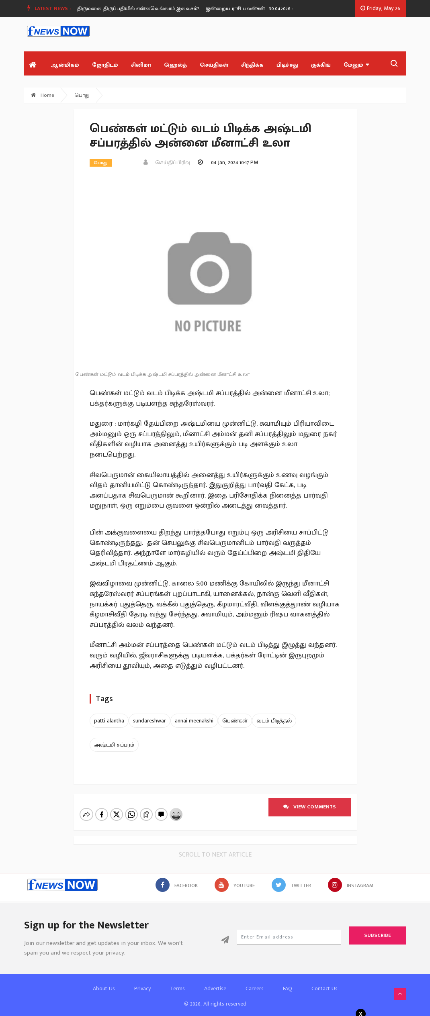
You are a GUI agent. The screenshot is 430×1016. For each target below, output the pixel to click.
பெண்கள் (235, 720)
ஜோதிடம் (105, 64)
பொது (82, 95)
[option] (150, 8)
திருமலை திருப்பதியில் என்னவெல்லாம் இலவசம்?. (147, 8)
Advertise (215, 981)
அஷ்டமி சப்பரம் (114, 744)
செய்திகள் (214, 64)
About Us (104, 981)
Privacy (142, 981)
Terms (177, 981)
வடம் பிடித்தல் (274, 720)
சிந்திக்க (252, 64)
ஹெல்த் (175, 64)
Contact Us (324, 981)
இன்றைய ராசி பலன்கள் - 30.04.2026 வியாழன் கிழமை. (279, 8)
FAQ (287, 981)
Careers (255, 981)
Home (42, 95)
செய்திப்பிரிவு (166, 162)
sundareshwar (149, 720)
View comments (309, 806)
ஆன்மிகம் (65, 64)
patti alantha (109, 720)
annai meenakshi (194, 720)
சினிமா (141, 64)
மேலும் (356, 64)
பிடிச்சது (287, 64)
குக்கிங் (321, 64)
